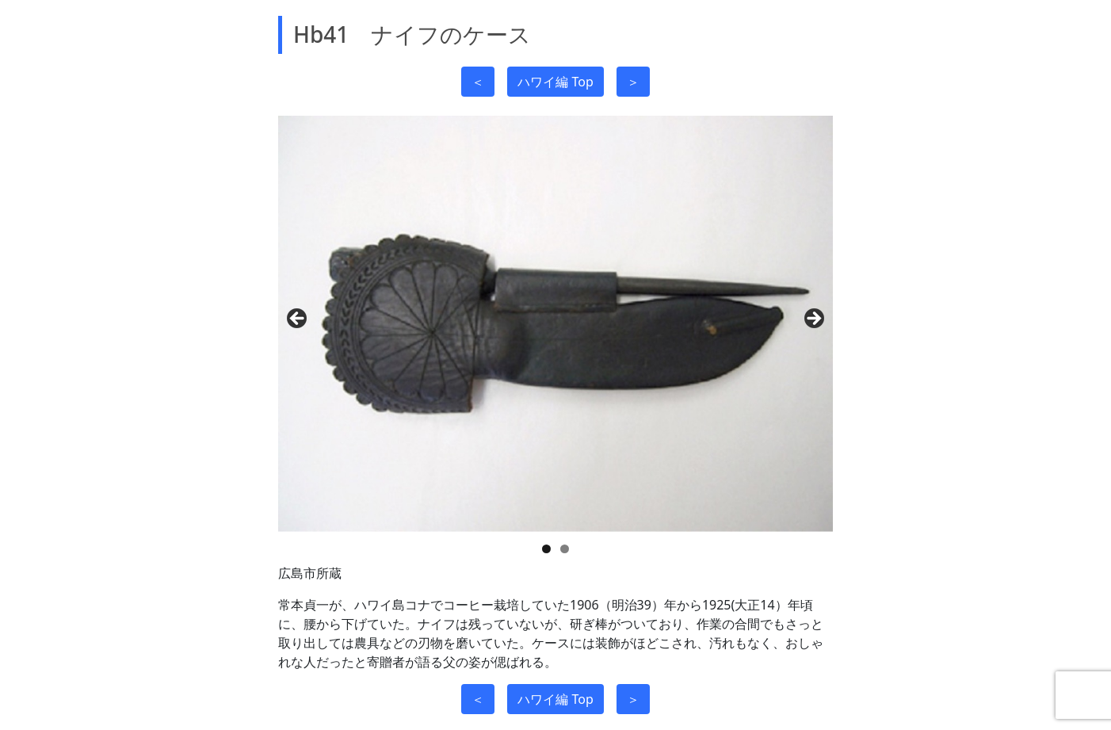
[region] (555, 324)
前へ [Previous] (298, 319)
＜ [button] (478, 81)
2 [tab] (564, 549)
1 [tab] (546, 549)
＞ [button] (633, 81)
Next (813, 319)
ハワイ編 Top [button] (555, 81)
